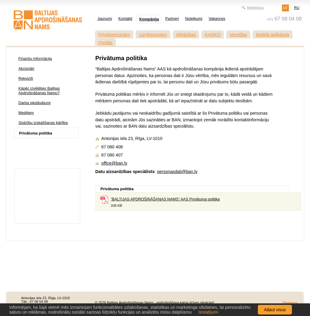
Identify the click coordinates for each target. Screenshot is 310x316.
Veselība (238, 34)
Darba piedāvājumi (34, 103)
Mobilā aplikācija (272, 34)
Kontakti (125, 18)
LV (285, 8)
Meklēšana (255, 7)
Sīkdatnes (290, 303)
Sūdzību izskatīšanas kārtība (43, 122)
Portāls (105, 42)
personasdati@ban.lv (177, 171)
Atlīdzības (186, 34)
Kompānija (149, 19)
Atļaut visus (275, 309)
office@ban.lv (114, 163)
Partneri (172, 18)
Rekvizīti (25, 78)
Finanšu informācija (35, 58)
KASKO (212, 34)
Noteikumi (193, 18)
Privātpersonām (114, 34)
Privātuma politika (35, 133)
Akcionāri (26, 68)
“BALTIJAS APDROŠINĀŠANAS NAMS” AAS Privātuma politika (165, 199)
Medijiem (26, 112)
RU (296, 8)
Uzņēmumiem (153, 34)
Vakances (217, 18)
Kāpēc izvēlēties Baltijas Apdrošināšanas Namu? (39, 90)
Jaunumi (104, 18)
